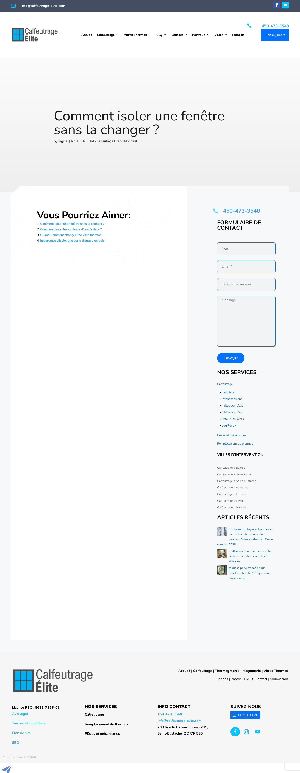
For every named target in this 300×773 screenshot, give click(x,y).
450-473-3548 (275, 26)
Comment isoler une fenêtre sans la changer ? (72, 224)
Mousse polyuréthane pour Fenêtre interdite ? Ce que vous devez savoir (249, 573)
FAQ (159, 35)
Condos (222, 679)
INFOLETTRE (247, 715)
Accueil (86, 35)
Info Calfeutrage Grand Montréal (113, 141)
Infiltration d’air (232, 412)
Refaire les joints (233, 419)
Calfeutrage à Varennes (232, 487)
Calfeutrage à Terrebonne (234, 474)
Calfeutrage (106, 35)
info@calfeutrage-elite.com (43, 5)
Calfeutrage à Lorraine (232, 494)
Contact (177, 35)
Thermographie (227, 670)
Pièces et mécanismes (231, 435)
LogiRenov (229, 425)
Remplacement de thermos (235, 444)
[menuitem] (238, 35)
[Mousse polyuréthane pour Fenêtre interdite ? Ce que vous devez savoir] (222, 571)
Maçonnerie (251, 670)
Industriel (228, 392)
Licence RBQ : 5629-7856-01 (36, 707)
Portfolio (199, 35)
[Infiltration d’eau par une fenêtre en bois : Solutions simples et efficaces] (222, 554)
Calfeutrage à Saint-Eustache (236, 481)
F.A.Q (248, 679)
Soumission (279, 679)
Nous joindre (276, 35)
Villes (219, 35)
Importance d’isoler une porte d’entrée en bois (72, 241)
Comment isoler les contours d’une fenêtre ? (71, 229)
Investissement (232, 399)
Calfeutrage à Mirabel (231, 507)
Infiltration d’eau (232, 405)
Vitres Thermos (135, 35)
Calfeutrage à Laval (230, 501)
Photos (236, 679)
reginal (63, 141)
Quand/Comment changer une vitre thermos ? (71, 235)
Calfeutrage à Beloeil (231, 468)
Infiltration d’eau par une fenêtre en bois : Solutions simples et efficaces (250, 556)
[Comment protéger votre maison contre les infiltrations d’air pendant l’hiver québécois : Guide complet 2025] (222, 532)
